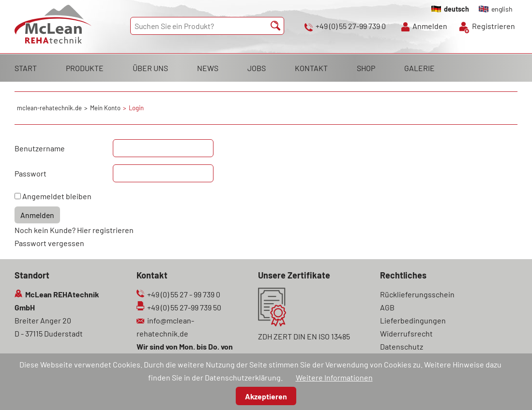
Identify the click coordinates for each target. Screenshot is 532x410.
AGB (387, 307)
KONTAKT (311, 68)
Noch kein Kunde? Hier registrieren (74, 229)
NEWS (207, 68)
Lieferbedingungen (413, 320)
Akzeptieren (266, 396)
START (26, 68)
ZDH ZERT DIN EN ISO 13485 (304, 336)
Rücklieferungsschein (417, 294)
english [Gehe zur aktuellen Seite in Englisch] (502, 9)
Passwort (30, 173)
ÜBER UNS (150, 68)
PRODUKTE (85, 68)
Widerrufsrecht (406, 333)
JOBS (256, 68)
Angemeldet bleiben (56, 196)
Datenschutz (401, 346)
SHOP (366, 68)
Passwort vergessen (49, 243)
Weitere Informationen (334, 377)
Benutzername (40, 148)
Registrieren (493, 25)
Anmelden (429, 25)
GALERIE (419, 68)
